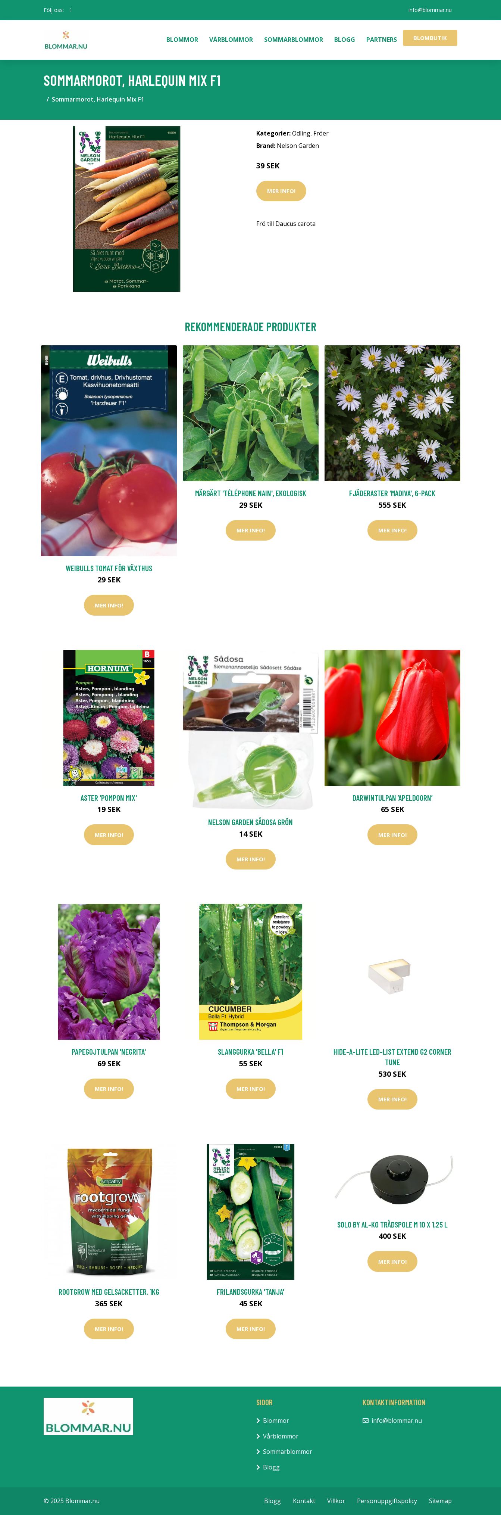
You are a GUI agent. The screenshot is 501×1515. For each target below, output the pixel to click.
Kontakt (304, 1501)
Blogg (344, 39)
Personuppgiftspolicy (387, 1501)
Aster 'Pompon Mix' (109, 797)
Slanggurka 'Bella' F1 (250, 1051)
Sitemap (440, 1501)
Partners (381, 39)
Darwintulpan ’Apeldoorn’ (392, 797)
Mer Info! (281, 191)
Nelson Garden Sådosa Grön (250, 822)
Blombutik (430, 37)
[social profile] (71, 10)
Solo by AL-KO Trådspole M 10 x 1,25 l (392, 1224)
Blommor (182, 39)
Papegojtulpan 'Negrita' (109, 1051)
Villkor (336, 1501)
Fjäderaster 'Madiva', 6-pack (392, 493)
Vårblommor (231, 39)
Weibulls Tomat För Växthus (109, 568)
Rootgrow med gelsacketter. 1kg (109, 1291)
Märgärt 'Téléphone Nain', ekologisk (250, 493)
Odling (301, 133)
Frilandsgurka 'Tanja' (250, 1291)
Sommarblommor (293, 39)
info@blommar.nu (430, 9)
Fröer (321, 133)
